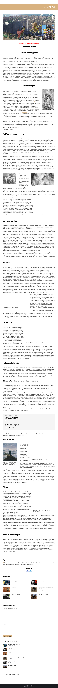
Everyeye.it (31, 101)
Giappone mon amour (15, 594)
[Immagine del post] (6, 582)
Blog (5, 15)
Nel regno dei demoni (43, 594)
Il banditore (40, 580)
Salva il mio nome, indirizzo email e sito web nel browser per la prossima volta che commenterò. (21, 633)
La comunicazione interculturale (17, 580)
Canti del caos (14, 587)
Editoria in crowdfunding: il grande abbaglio (45, 588)
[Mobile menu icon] (54, 2)
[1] (34, 101)
